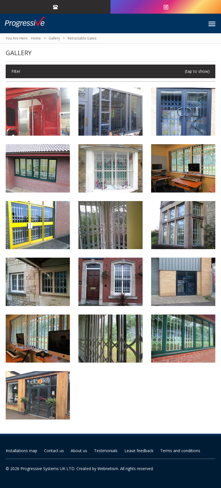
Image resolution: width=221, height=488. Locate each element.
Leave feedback (138, 450)
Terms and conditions (180, 450)
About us (79, 450)
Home (36, 38)
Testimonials (106, 450)
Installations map (21, 450)
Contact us (54, 450)
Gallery (54, 38)
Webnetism (107, 468)
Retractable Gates (82, 38)
